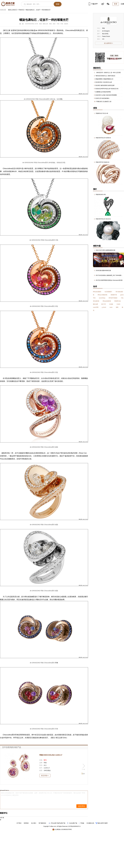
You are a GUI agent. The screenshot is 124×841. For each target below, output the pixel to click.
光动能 (111, 304)
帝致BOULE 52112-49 (102, 113)
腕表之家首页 (12, 10)
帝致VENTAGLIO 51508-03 (103, 138)
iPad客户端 (62, 823)
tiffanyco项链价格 (102, 295)
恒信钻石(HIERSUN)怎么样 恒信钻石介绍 (106, 88)
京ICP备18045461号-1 (74, 826)
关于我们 (19, 823)
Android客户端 (72, 823)
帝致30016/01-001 (101, 194)
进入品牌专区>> (108, 43)
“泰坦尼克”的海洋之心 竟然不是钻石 (105, 75)
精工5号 (103, 304)
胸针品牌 (95, 304)
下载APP (93, 4)
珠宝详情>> (45, 775)
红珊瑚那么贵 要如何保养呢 (103, 92)
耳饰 (56, 663)
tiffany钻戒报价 (97, 291)
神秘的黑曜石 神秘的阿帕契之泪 (104, 79)
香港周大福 (117, 301)
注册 (122, 4)
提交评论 (81, 806)
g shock (104, 307)
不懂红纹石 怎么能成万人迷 (103, 101)
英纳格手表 (114, 295)
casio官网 (95, 307)
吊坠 (61, 99)
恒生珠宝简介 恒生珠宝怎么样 (103, 82)
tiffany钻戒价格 (107, 301)
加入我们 (33, 823)
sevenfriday (102, 298)
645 (103, 39)
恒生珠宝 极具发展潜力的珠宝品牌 (104, 85)
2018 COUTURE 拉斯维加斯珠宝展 (105, 250)
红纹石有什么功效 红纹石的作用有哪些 (106, 95)
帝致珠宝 (21, 10)
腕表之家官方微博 (102, 823)
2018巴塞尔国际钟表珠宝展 (103, 270)
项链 (18, 456)
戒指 (83, 168)
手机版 (81, 823)
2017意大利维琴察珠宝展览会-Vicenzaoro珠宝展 (109, 280)
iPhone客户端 (54, 823)
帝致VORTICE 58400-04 (102, 162)
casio (111, 307)
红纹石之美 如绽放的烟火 (102, 98)
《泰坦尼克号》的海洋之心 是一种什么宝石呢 (107, 72)
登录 (115, 4)
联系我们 (26, 823)
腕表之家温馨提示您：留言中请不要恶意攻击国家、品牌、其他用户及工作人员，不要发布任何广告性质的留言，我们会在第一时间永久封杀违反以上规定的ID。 (43, 794)
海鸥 (117, 307)
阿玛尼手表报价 (113, 298)
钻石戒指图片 (108, 291)
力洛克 (118, 304)
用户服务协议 (42, 823)
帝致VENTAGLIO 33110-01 (103, 219)
